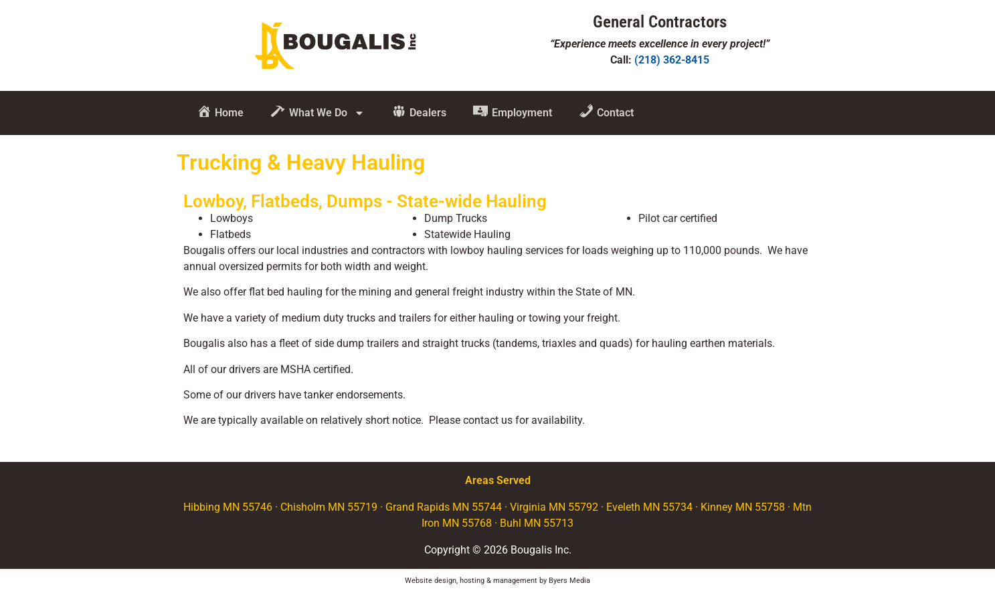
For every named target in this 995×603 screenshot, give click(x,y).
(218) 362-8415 (671, 59)
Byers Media (569, 580)
